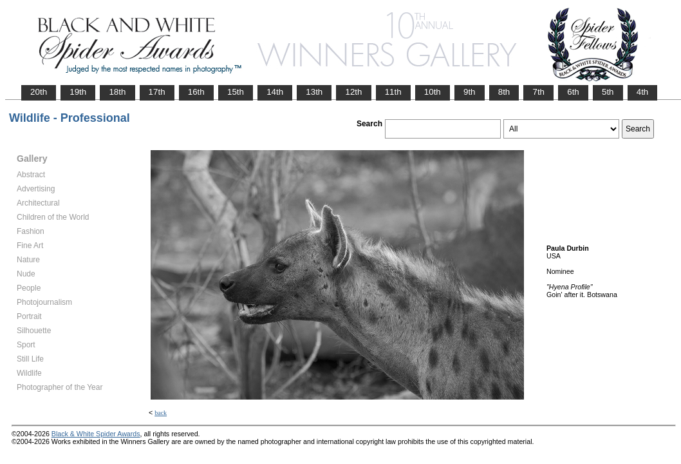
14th (274, 92)
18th (117, 92)
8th (504, 92)
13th (314, 92)
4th (643, 92)
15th (235, 92)
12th (353, 92)
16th (196, 92)
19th (77, 92)
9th (469, 92)
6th (573, 92)
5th (608, 92)
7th (538, 92)
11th (393, 92)
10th (432, 92)
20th (38, 92)
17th (157, 92)
